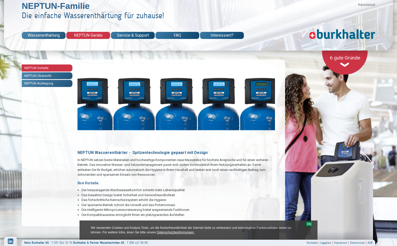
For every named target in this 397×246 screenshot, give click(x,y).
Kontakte (312, 242)
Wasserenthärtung (44, 35)
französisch (366, 5)
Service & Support (133, 35)
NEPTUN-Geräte (88, 35)
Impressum (340, 242)
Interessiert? (222, 35)
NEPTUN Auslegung (38, 83)
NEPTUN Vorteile (36, 68)
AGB (370, 242)
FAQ (177, 35)
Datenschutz (357, 242)
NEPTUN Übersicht (37, 76)
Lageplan (325, 242)
